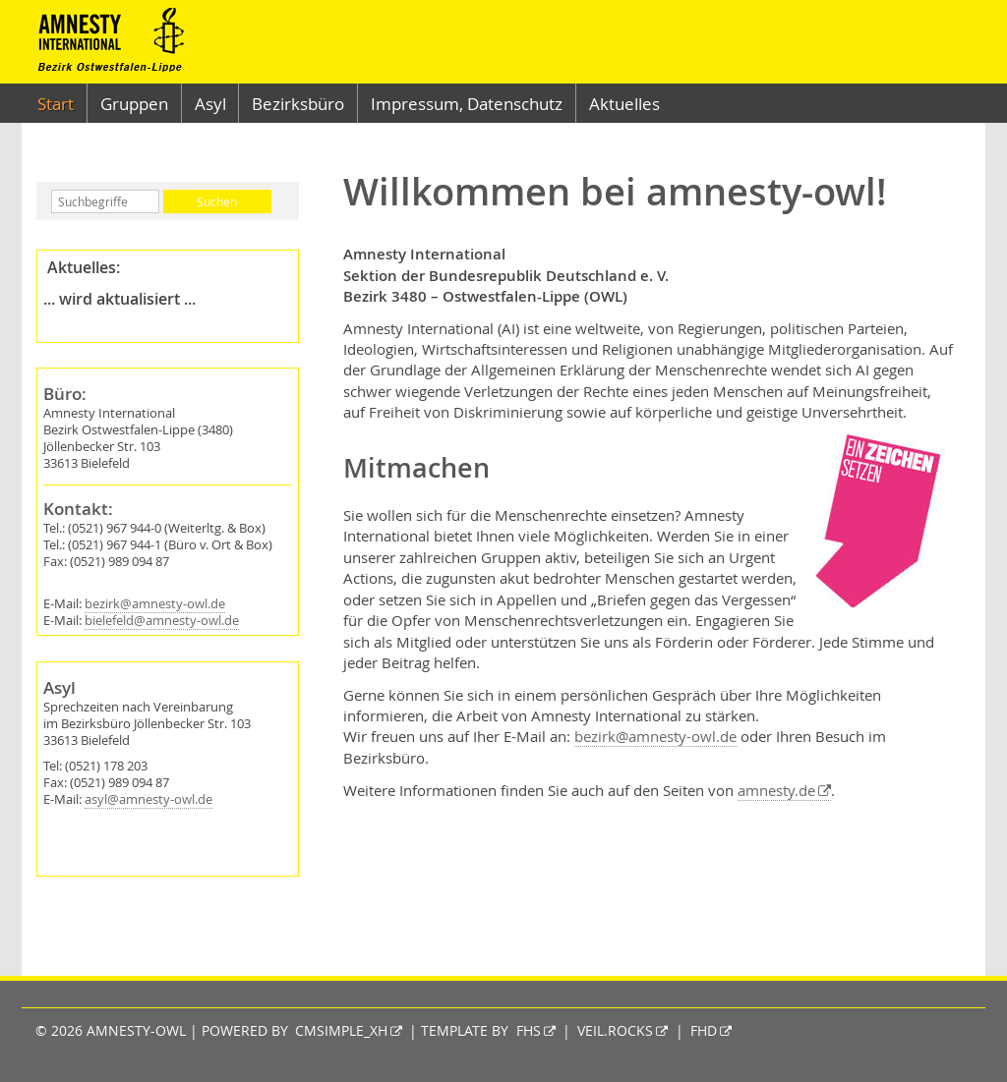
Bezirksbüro (298, 103)
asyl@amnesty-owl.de (148, 799)
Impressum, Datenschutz (467, 103)
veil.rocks (615, 1031)
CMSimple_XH (341, 1031)
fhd (703, 1031)
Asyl (210, 103)
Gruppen (134, 103)
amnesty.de (776, 790)
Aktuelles (624, 103)
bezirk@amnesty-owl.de (155, 604)
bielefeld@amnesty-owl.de (162, 620)
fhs (528, 1031)
